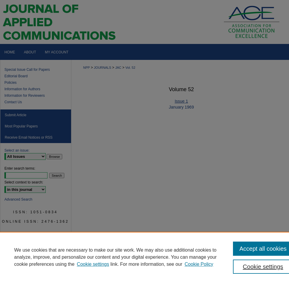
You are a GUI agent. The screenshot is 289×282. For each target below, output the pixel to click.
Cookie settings (93, 264)
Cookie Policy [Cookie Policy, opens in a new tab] (199, 264)
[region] (144, 257)
